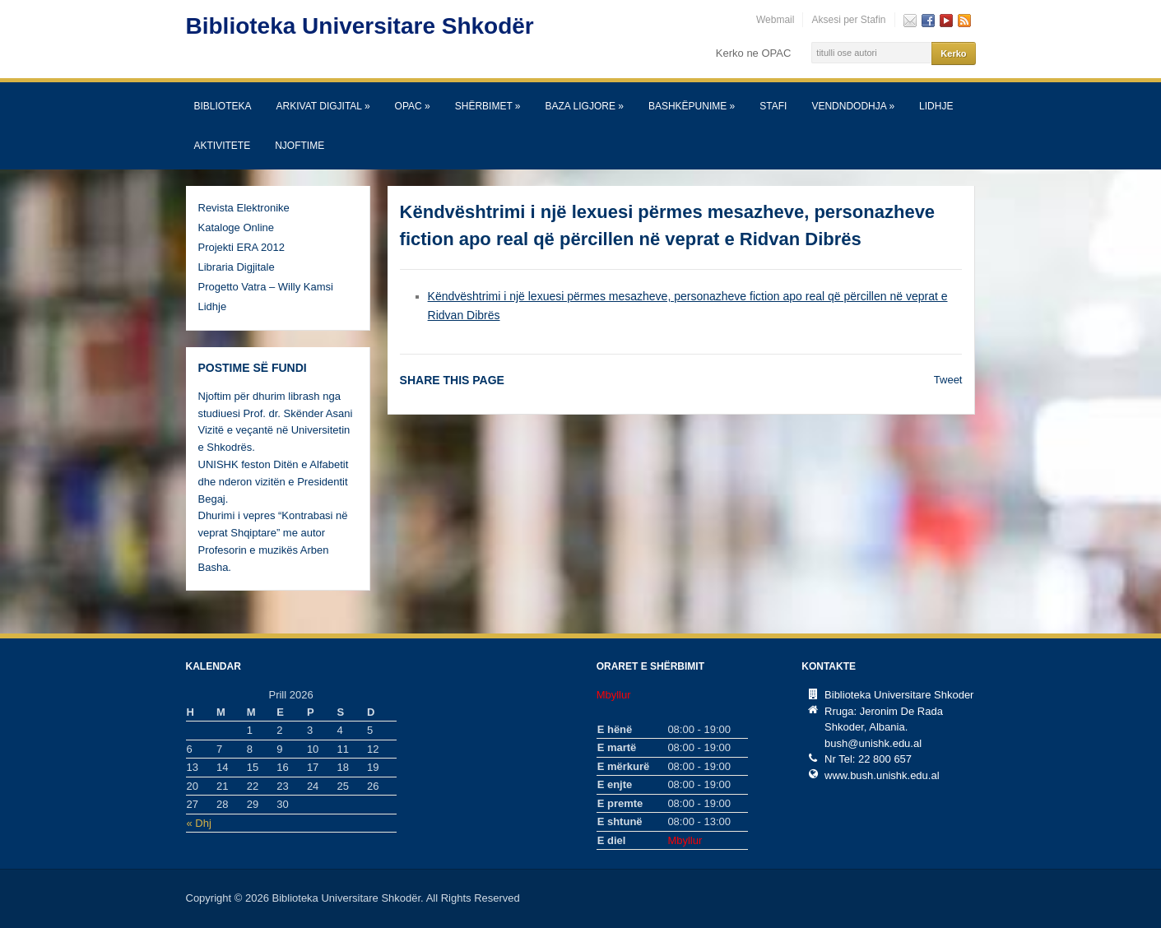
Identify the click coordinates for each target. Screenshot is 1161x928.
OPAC (412, 106)
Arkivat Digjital (323, 106)
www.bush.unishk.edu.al (881, 775)
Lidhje (936, 106)
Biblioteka (223, 106)
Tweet (948, 380)
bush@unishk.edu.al (873, 743)
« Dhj (199, 823)
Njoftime (299, 145)
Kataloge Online (236, 227)
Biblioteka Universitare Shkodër (360, 26)
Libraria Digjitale (236, 267)
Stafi (773, 106)
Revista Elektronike (244, 208)
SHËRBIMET (488, 106)
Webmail (775, 20)
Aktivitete (222, 145)
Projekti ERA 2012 (242, 247)
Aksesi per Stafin (848, 20)
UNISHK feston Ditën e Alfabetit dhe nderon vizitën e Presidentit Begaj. (273, 481)
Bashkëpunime (691, 106)
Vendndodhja (852, 106)
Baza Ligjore (585, 106)
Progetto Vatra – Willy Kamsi (265, 287)
